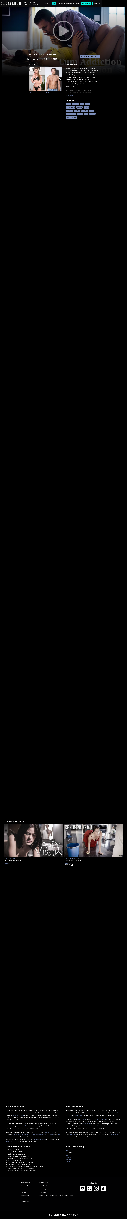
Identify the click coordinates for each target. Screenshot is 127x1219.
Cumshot (77, 110)
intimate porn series (40, 1139)
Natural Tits (76, 104)
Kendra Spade (16, 860)
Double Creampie (71, 114)
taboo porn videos (18, 1115)
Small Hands (8, 860)
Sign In (97, 3)
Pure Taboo (8, 863)
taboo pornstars (48, 1132)
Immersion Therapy (102, 1119)
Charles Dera (78, 860)
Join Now (86, 3)
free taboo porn (114, 1134)
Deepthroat (69, 110)
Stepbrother (84, 110)
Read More (69, 96)
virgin (85, 114)
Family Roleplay (71, 107)
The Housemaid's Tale (72, 858)
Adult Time (73, 1134)
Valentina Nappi (69, 860)
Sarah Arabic (40, 1134)
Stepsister (79, 107)
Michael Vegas (77, 1115)
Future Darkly (86, 1124)
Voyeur (91, 110)
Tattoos (88, 104)
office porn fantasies (96, 1126)
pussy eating (92, 114)
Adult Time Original (71, 117)
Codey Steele (50, 93)
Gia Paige (33, 1134)
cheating (24, 1126)
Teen (82, 104)
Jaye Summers (49, 1134)
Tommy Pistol (17, 1134)
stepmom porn (34, 1126)
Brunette (69, 104)
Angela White (82, 1119)
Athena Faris (33, 93)
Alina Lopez (25, 1134)
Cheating (80, 114)
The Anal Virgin (10, 858)
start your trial (90, 57)
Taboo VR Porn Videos (13, 1141)
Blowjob (86, 107)
